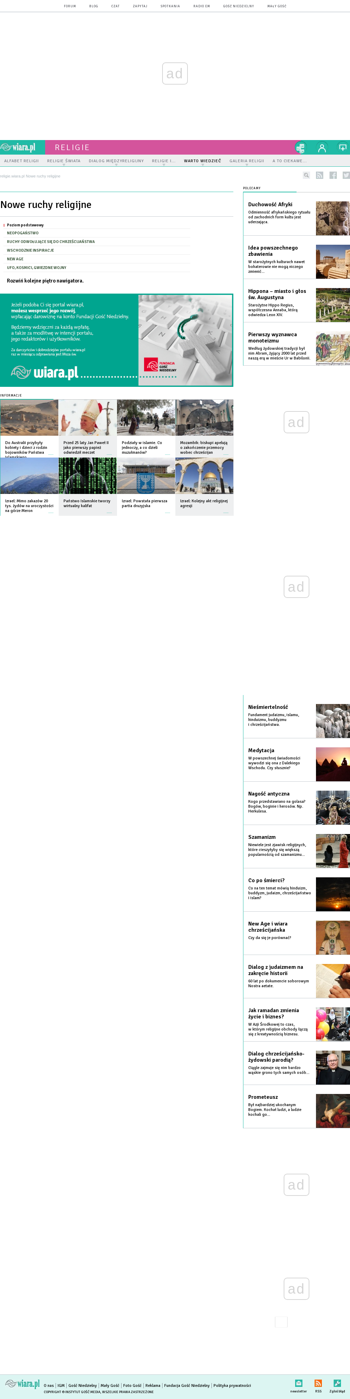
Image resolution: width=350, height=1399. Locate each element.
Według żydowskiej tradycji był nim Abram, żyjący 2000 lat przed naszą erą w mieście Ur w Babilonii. (279, 353)
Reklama (152, 1385)
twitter (346, 175)
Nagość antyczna (269, 794)
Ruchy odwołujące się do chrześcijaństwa (51, 241)
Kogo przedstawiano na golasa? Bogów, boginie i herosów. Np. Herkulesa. (277, 806)
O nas (49, 1385)
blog (93, 6)
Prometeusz (263, 1097)
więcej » (51, 451)
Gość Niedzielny (238, 6)
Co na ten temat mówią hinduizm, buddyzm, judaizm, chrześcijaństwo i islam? (279, 893)
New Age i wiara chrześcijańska (268, 927)
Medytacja (261, 750)
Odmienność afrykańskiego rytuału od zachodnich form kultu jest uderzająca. (279, 217)
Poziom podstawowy (25, 225)
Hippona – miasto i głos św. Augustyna (277, 294)
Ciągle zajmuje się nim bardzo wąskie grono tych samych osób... (278, 1070)
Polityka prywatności (232, 1385)
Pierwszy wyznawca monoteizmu (272, 337)
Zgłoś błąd (337, 1382)
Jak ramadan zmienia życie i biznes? (273, 1013)
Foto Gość (132, 1385)
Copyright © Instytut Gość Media (72, 1392)
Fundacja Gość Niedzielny (187, 1385)
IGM (61, 1385)
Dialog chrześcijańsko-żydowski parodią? (276, 1057)
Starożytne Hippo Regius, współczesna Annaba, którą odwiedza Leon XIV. (273, 310)
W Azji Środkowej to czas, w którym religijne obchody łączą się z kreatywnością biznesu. (278, 1029)
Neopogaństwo (23, 233)
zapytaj (140, 6)
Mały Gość (276, 6)
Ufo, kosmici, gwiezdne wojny (36, 267)
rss (319, 175)
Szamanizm (262, 837)
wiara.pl (22, 147)
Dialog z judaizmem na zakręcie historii (275, 970)
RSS (318, 1382)
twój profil (322, 147)
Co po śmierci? (266, 880)
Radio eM (201, 6)
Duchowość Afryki (270, 204)
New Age (15, 259)
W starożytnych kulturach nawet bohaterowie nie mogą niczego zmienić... (276, 266)
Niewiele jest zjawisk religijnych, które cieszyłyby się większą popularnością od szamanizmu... (277, 849)
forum (70, 6)
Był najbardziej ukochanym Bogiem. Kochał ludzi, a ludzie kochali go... (274, 1109)
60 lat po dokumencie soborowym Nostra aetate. (278, 984)
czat (115, 6)
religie (72, 147)
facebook (333, 175)
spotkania (170, 6)
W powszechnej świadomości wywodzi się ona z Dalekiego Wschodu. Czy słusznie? (274, 763)
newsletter (298, 1382)
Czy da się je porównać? (269, 937)
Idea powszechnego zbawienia (273, 251)
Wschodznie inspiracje (30, 250)
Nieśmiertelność (268, 707)
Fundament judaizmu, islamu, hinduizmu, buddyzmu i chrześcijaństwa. (273, 719)
